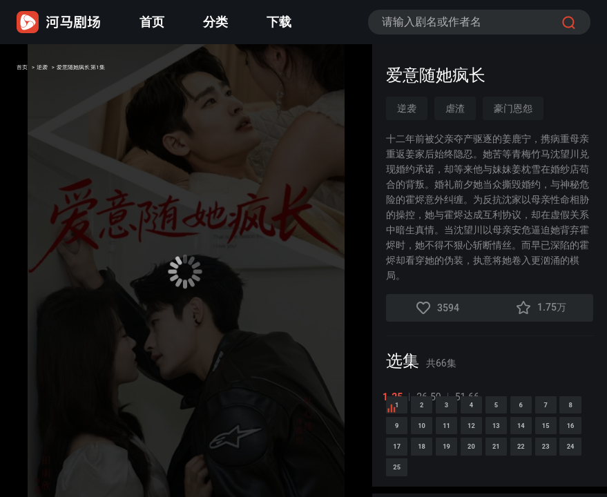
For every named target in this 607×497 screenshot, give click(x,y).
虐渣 (455, 108)
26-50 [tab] (433, 396)
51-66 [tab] (471, 396)
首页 (151, 21)
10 (576, 461)
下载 (279, 21)
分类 (215, 21)
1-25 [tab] (396, 396)
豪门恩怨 (513, 108)
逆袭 (63, 71)
